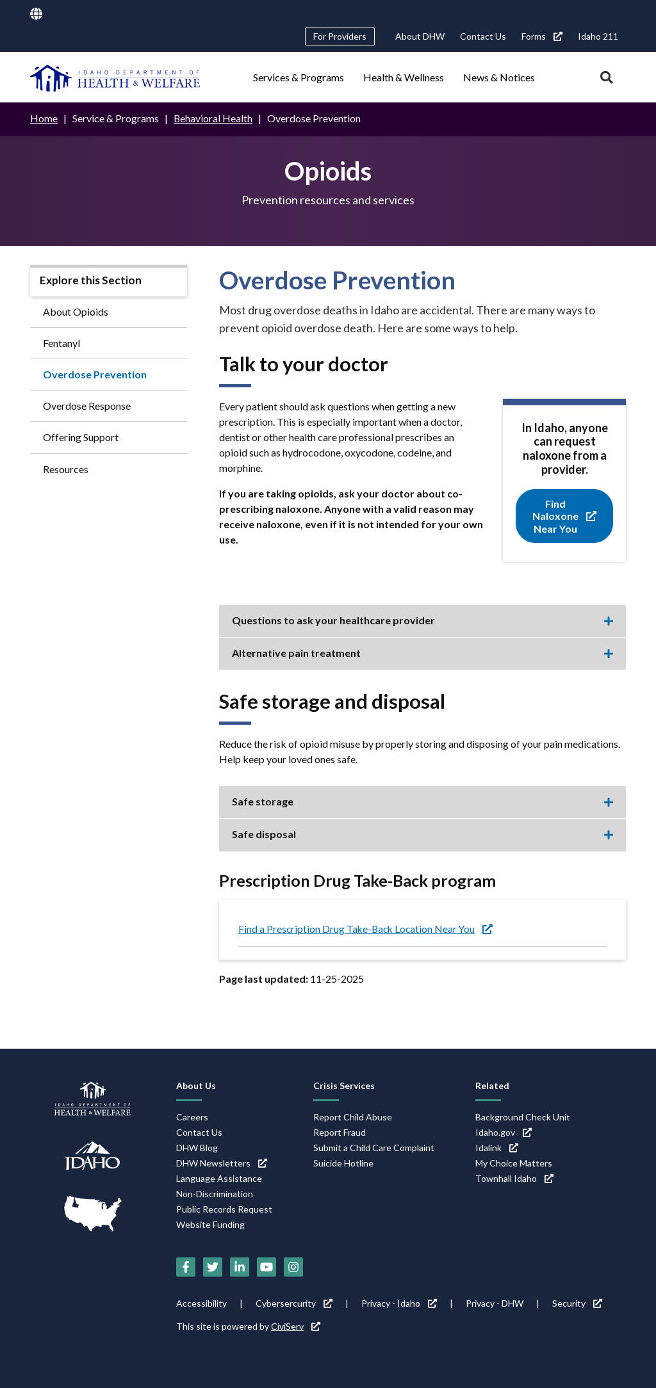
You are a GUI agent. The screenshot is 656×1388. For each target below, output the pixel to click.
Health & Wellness (403, 77)
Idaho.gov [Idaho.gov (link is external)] (503, 1132)
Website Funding (210, 1224)
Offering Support (81, 437)
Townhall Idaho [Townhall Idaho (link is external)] (514, 1178)
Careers (192, 1116)
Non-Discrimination (214, 1193)
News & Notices (499, 77)
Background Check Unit (522, 1116)
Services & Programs (298, 77)
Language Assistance (219, 1178)
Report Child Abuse (352, 1116)
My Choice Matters (513, 1163)
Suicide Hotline (343, 1163)
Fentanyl (61, 342)
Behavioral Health (213, 118)
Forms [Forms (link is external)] (541, 36)
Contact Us (483, 36)
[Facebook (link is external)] (185, 1267)
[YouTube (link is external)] (266, 1267)
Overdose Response (87, 405)
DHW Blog (197, 1147)
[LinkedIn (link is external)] (239, 1267)
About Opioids (75, 311)
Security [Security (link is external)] (577, 1303)
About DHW (420, 36)
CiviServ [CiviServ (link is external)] (295, 1326)
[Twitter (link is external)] (212, 1267)
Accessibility (201, 1303)
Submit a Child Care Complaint (373, 1147)
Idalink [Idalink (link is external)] (496, 1147)
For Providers (339, 36)
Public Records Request (224, 1209)
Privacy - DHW (494, 1303)
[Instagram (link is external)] (293, 1267)
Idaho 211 (598, 36)
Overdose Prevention (95, 373)
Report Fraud (339, 1132)
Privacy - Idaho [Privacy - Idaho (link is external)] (399, 1303)
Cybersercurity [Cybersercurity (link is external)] (294, 1303)
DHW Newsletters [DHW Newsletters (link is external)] (221, 1163)
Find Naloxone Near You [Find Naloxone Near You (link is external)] (564, 515)
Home (44, 118)
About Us (196, 1085)
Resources (65, 468)
